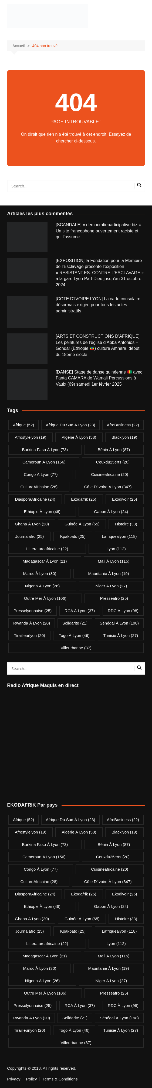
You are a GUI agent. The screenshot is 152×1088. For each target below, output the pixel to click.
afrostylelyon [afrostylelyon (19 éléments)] (30, 437)
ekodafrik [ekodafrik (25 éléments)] (83, 499)
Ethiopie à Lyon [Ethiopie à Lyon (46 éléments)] (42, 511)
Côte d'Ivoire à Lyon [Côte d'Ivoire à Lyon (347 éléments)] (108, 486)
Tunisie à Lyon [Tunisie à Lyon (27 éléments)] (120, 635)
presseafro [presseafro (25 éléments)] (114, 598)
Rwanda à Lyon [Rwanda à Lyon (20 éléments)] (31, 623)
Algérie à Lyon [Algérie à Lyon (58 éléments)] (79, 437)
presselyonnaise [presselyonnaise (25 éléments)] (32, 610)
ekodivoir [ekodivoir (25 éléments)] (124, 499)
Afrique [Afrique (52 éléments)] (23, 425)
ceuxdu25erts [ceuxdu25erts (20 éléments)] (113, 462)
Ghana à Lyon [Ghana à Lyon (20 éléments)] (32, 524)
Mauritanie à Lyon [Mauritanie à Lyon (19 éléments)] (108, 573)
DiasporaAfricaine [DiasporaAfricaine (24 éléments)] (35, 499)
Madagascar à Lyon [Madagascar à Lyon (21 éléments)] (45, 561)
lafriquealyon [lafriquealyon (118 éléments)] (119, 536)
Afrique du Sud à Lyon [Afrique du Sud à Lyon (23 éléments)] (70, 425)
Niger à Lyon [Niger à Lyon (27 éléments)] (111, 586)
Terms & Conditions (59, 1079)
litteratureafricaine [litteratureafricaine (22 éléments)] (47, 548)
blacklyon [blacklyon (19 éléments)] (124, 437)
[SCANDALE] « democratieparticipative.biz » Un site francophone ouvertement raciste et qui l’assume (98, 230)
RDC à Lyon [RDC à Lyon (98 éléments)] (123, 610)
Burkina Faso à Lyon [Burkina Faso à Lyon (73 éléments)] (45, 449)
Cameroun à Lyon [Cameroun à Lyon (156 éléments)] (44, 462)
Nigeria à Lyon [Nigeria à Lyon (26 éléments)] (42, 586)
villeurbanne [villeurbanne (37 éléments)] (76, 648)
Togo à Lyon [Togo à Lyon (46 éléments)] (74, 635)
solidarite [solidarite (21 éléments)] (74, 623)
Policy (31, 1079)
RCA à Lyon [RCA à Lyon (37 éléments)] (80, 610)
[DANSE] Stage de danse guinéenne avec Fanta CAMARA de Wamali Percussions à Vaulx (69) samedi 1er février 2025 (99, 378)
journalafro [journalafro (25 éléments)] (29, 536)
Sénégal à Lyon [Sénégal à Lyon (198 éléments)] (119, 623)
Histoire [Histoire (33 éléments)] (126, 524)
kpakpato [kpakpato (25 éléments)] (73, 536)
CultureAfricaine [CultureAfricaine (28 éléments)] (39, 486)
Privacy (13, 1079)
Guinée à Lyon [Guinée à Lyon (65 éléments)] (82, 524)
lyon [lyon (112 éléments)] (116, 548)
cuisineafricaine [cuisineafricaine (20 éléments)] (109, 474)
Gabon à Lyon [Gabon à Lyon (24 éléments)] (111, 511)
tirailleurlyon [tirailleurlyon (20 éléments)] (29, 635)
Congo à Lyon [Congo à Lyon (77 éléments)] (41, 474)
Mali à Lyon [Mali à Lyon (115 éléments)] (113, 561)
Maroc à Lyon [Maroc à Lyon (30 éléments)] (39, 573)
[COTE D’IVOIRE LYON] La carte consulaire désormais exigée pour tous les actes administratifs (98, 305)
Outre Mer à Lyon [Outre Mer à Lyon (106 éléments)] (45, 598)
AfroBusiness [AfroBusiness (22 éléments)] (123, 425)
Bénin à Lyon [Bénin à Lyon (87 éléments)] (114, 449)
